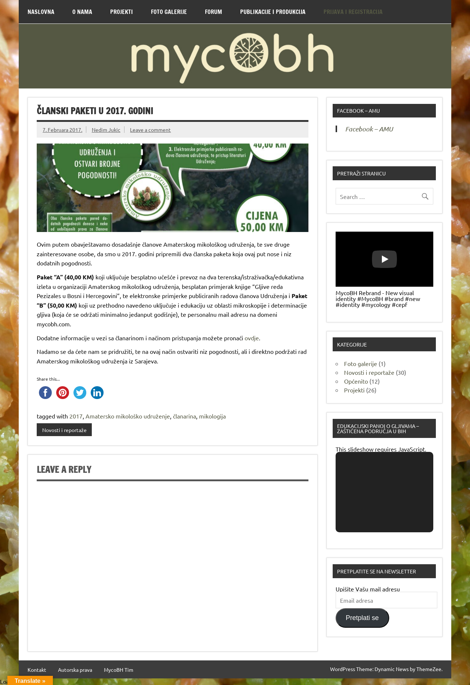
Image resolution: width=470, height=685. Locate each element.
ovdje (252, 337)
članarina (184, 416)
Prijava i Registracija (353, 12)
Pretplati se (362, 617)
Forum (213, 12)
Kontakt (37, 669)
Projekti (121, 12)
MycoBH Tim (118, 669)
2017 (76, 416)
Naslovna (41, 12)
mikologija (212, 416)
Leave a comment (150, 129)
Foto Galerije (169, 12)
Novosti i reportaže (64, 430)
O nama (82, 12)
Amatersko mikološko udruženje (128, 416)
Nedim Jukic (106, 129)
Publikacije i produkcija (273, 12)
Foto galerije (360, 363)
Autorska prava (75, 669)
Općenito (356, 381)
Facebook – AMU (358, 110)
